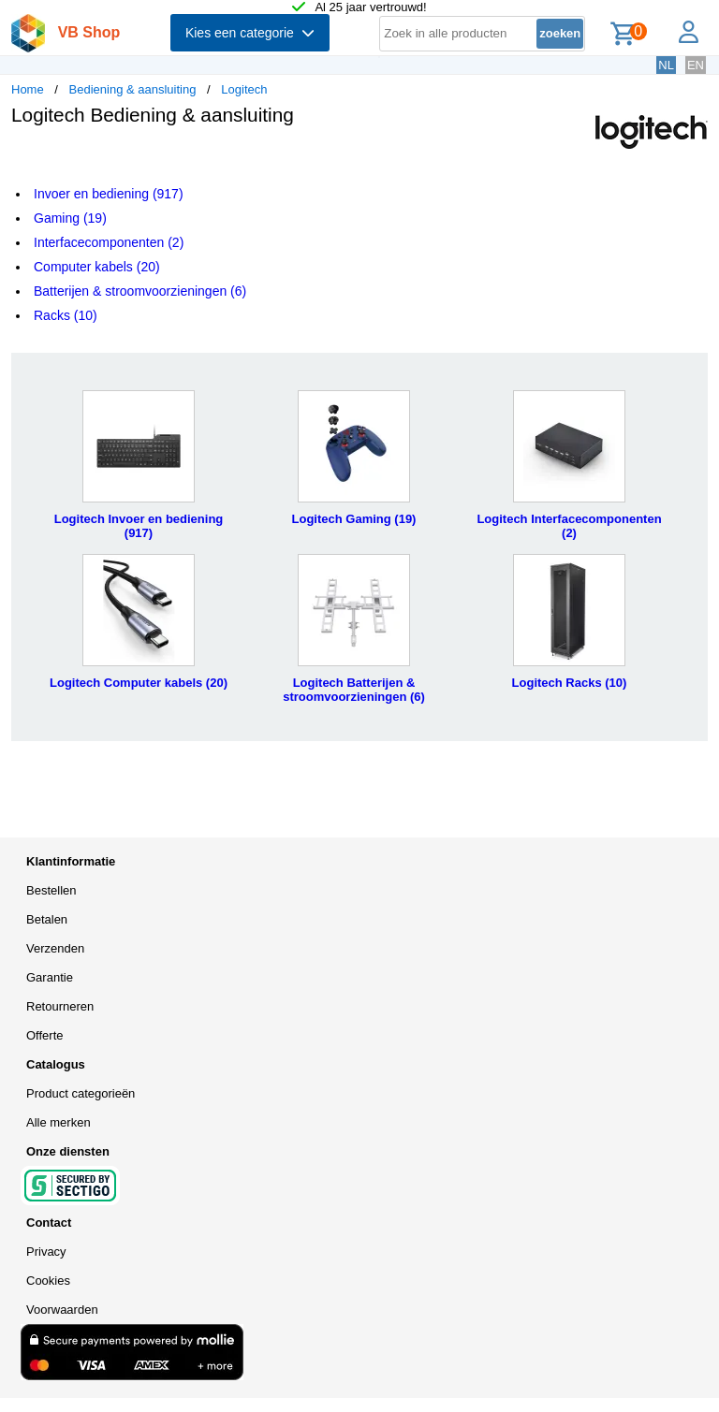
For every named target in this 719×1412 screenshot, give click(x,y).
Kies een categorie (250, 32)
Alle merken (58, 1122)
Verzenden (55, 948)
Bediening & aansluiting (133, 89)
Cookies (48, 1281)
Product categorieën (80, 1093)
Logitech (244, 89)
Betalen (46, 919)
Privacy (46, 1252)
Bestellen (51, 890)
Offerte (45, 1035)
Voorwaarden (62, 1310)
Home (27, 89)
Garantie (49, 977)
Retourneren (60, 1006)
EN (695, 65)
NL (666, 65)
